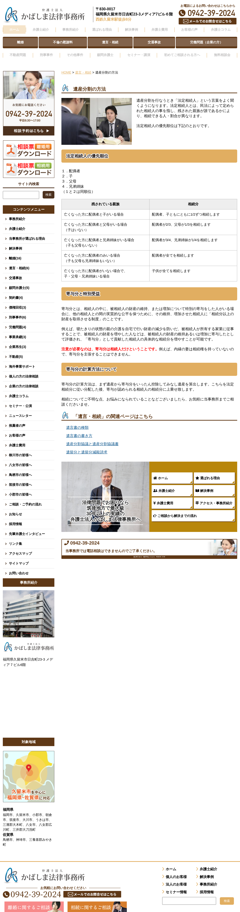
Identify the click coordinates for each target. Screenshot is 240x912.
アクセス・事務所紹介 (213, 496)
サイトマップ (19, 557)
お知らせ (15, 507)
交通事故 (15, 271)
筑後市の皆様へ (20, 478)
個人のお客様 (176, 870)
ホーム (14, 29)
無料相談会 (222, 50)
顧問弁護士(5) (19, 281)
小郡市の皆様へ (20, 488)
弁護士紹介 (164, 484)
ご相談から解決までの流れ (175, 509)
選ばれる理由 (207, 471)
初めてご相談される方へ (181, 50)
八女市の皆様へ (20, 458)
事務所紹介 (17, 212)
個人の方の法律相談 (23, 370)
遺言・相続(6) (19, 261)
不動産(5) (16, 350)
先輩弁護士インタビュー (27, 527)
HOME (66, 66)
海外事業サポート (22, 360)
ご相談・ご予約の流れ (25, 498)
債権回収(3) (17, 301)
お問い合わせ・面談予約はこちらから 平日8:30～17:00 (149, 567)
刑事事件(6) (17, 311)
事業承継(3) (17, 330)
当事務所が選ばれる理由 (27, 232)
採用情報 (15, 517)
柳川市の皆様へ (20, 448)
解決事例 (204, 484)
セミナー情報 (176, 885)
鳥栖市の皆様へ (20, 468)
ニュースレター (20, 409)
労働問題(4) (17, 320)
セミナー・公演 (20, 399)
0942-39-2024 (208, 13)
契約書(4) (16, 291)
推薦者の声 (17, 419)
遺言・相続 (83, 66)
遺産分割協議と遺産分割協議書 (92, 438)
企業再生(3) (17, 340)
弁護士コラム (220, 29)
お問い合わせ (19, 566)
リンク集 (15, 537)
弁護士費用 (163, 496)
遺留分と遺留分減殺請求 (86, 446)
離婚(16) (15, 252)
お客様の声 (17, 429)
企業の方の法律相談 (23, 379)
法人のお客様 (176, 878)
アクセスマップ (20, 547)
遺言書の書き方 (79, 429)
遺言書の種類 (77, 421)
